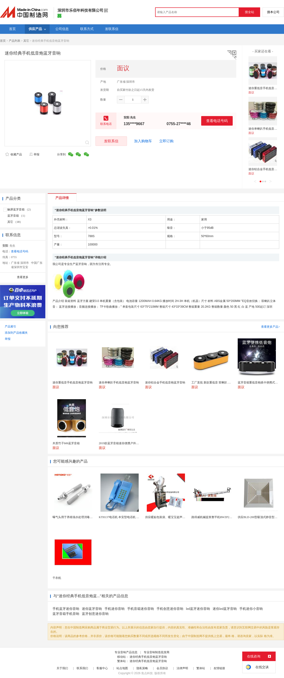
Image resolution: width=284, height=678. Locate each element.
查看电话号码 (217, 121)
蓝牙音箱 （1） (17, 215)
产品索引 (10, 326)
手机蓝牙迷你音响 (66, 609)
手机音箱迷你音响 (140, 609)
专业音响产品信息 (126, 652)
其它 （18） (14, 222)
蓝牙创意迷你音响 (95, 614)
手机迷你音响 (115, 609)
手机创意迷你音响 (170, 609)
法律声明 (182, 668)
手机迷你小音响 (251, 609)
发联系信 (111, 141)
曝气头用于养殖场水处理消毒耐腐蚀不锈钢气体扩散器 (87, 517)
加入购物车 (143, 141)
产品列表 (14, 40)
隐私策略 (142, 668)
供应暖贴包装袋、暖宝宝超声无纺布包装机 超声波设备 (180, 517)
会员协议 (162, 668)
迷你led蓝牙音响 (225, 609)
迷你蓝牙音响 (92, 609)
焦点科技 (147, 673)
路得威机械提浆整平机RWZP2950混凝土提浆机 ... (222, 517)
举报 (34, 154)
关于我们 (62, 668)
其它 (26, 40)
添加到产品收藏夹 (16, 332)
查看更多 (22, 277)
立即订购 (166, 141)
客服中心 (102, 668)
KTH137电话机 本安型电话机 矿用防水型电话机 (129, 517)
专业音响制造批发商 (156, 652)
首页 (3, 40)
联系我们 (82, 668)
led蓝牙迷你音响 (198, 609)
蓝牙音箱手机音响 (66, 614)
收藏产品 (13, 154)
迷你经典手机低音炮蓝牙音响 (148, 656)
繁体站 (200, 668)
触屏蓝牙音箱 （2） (19, 209)
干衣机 (57, 578)
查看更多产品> (270, 326)
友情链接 (219, 668)
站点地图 (122, 668)
